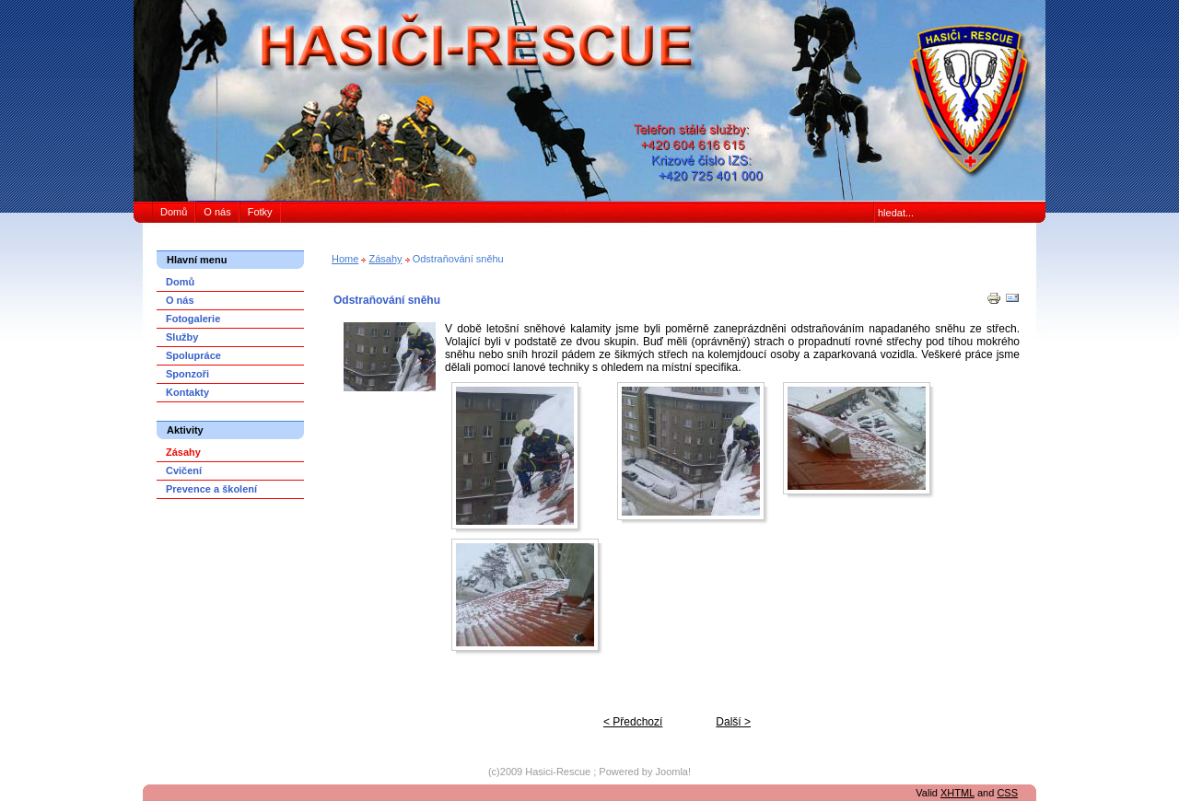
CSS (1007, 792)
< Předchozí (632, 721)
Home (345, 258)
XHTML (957, 792)
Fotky (260, 211)
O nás (217, 211)
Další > (733, 721)
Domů (173, 211)
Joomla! (674, 771)
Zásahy (385, 258)
